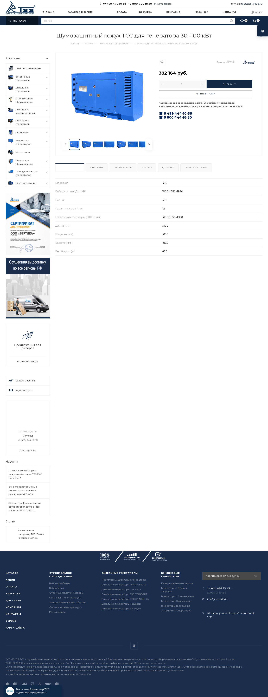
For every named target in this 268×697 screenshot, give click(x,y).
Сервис (11, 620)
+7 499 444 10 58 (114, 3)
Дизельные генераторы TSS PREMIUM (124, 584)
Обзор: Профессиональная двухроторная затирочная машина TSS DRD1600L (25, 507)
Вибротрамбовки (59, 583)
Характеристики (70, 167)
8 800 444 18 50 (140, 3)
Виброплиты (56, 588)
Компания (13, 607)
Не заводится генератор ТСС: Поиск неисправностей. (31, 534)
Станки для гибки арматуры (65, 597)
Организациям (122, 167)
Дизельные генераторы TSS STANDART (124, 594)
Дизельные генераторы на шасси (121, 603)
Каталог (12, 573)
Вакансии (13, 593)
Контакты (13, 614)
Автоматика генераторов (176, 610)
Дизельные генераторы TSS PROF (121, 589)
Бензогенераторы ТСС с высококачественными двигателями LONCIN (23, 490)
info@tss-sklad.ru (251, 3)
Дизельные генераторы (120, 573)
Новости (12, 461)
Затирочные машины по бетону (67, 602)
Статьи (10, 521)
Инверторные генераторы (177, 583)
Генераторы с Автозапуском (178, 596)
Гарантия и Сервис (196, 167)
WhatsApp (134, 645)
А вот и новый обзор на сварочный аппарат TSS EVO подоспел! (25, 474)
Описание (96, 167)
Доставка (168, 167)
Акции (10, 579)
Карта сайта (15, 627)
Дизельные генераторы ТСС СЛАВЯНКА (125, 599)
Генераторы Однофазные (176, 601)
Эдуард (28, 435)
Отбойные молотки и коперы (66, 592)
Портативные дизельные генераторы (124, 579)
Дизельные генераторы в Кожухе (121, 608)
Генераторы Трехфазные (175, 605)
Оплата (147, 167)
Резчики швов (57, 612)
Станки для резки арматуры (65, 607)
